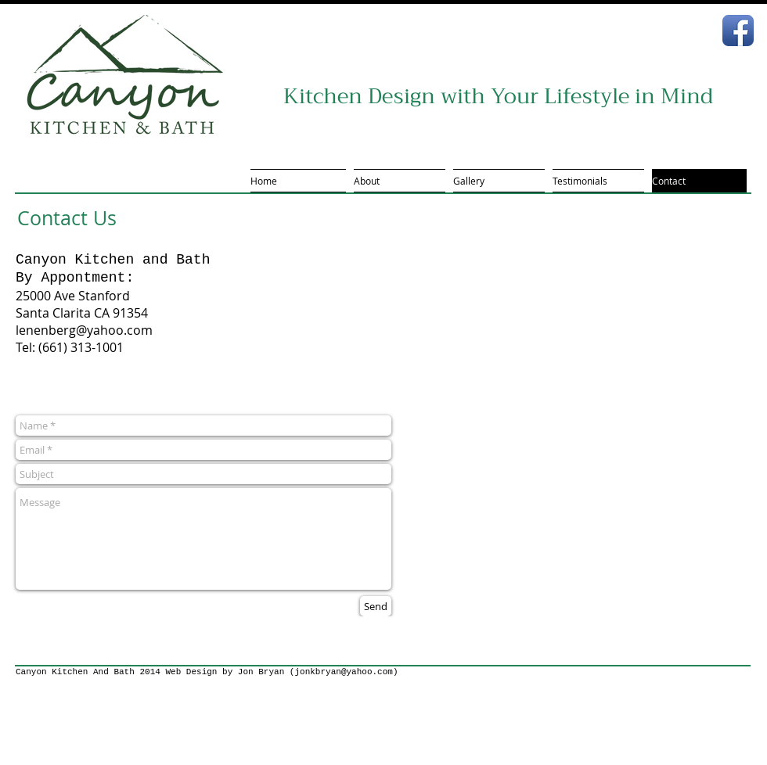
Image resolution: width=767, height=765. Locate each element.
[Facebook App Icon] (738, 30)
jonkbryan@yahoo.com (343, 672)
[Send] (375, 606)
